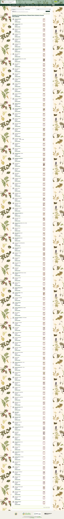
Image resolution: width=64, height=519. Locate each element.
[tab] (17, 9)
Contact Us (49, 1)
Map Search (18, 4)
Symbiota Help (45, 4)
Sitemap (49, 4)
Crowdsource (32, 4)
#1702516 (39, 516)
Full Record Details (17, 31)
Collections (13, 4)
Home (10, 4)
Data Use (40, 4)
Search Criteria (18, 6)
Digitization (37, 4)
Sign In (56, 1)
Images (28, 4)
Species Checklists (23, 4)
